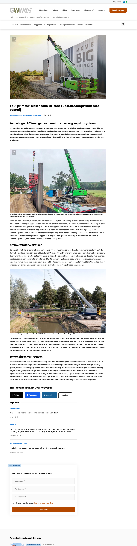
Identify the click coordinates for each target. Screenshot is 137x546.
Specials (87, 19)
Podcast (62, 9)
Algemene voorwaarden (108, 541)
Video (71, 9)
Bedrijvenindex (119, 9)
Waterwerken (26, 19)
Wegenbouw (56, 19)
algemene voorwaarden (110, 146)
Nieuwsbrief (92, 9)
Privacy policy (122, 541)
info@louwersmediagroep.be (114, 516)
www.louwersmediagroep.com (115, 527)
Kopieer (66, 374)
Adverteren (80, 9)
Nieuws (15, 19)
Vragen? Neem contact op (110, 449)
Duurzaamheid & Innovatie (21, 98)
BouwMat (98, 19)
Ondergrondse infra (72, 19)
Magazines (51, 9)
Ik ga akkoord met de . (110, 144)
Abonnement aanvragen (48, 477)
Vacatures (104, 9)
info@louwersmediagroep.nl (114, 484)
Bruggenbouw (41, 19)
